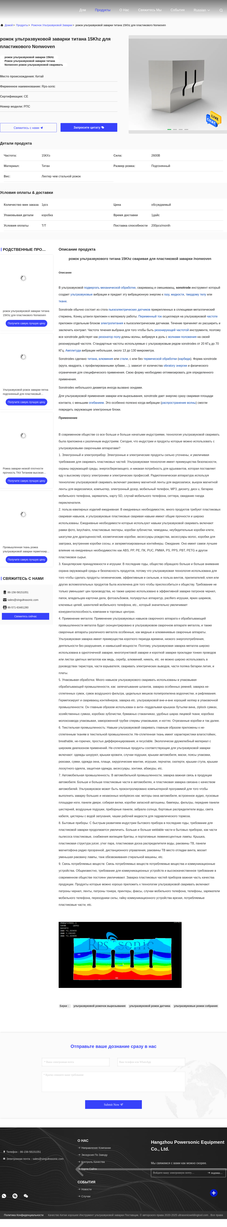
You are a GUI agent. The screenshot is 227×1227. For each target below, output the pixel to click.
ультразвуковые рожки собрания (196, 1005)
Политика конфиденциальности (23, 1215)
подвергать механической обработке (110, 287)
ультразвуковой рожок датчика (149, 1005)
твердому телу (196, 294)
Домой (9, 25)
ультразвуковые (81, 294)
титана (92, 358)
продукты (22, 25)
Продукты (102, 10)
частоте (212, 316)
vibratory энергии (175, 365)
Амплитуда (73, 350)
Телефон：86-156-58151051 (22, 1151)
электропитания (112, 323)
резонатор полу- (110, 336)
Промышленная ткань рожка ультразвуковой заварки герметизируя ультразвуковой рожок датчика (26, 551)
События (178, 10)
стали (124, 358)
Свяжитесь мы (150, 10)
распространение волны (179, 402)
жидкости (177, 294)
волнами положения (182, 336)
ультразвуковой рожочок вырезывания (100, 1005)
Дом (82, 10)
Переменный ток (150, 316)
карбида (184, 358)
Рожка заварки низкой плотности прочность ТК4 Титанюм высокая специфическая (23, 472)
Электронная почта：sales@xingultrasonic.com (33, 1158)
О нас (124, 10)
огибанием (96, 402)
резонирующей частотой (172, 330)
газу (166, 294)
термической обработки (160, 358)
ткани (62, 301)
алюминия (106, 358)
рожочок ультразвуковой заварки (51, 25)
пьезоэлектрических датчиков (129, 309)
